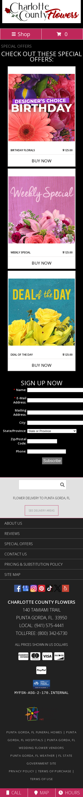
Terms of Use (41, 779)
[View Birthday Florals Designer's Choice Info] (41, 107)
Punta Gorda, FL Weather (32, 756)
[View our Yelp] (65, 590)
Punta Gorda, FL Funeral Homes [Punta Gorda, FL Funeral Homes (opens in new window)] (34, 732)
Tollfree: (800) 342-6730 (41, 633)
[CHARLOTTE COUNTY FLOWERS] (41, 22)
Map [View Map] (41, 793)
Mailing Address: (19, 412)
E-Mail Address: (19, 400)
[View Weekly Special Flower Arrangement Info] (41, 209)
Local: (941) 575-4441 (41, 625)
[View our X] (57, 590)
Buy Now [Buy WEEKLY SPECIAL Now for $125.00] (42, 263)
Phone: (21, 451)
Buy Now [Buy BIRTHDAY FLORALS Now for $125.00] (42, 161)
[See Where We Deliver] (41, 510)
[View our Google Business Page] (25, 590)
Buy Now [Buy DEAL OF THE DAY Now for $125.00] (42, 365)
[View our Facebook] (17, 590)
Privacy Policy (21, 771)
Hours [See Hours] (69, 793)
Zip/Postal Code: (18, 441)
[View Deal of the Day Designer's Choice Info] (41, 311)
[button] (41, 684)
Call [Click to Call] (13, 793)
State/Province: (14, 431)
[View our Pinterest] (41, 590)
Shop (21, 34)
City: (22, 422)
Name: (20, 390)
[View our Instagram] (33, 590)
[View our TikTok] (49, 590)
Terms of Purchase (54, 771)
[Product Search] (42, 485)
